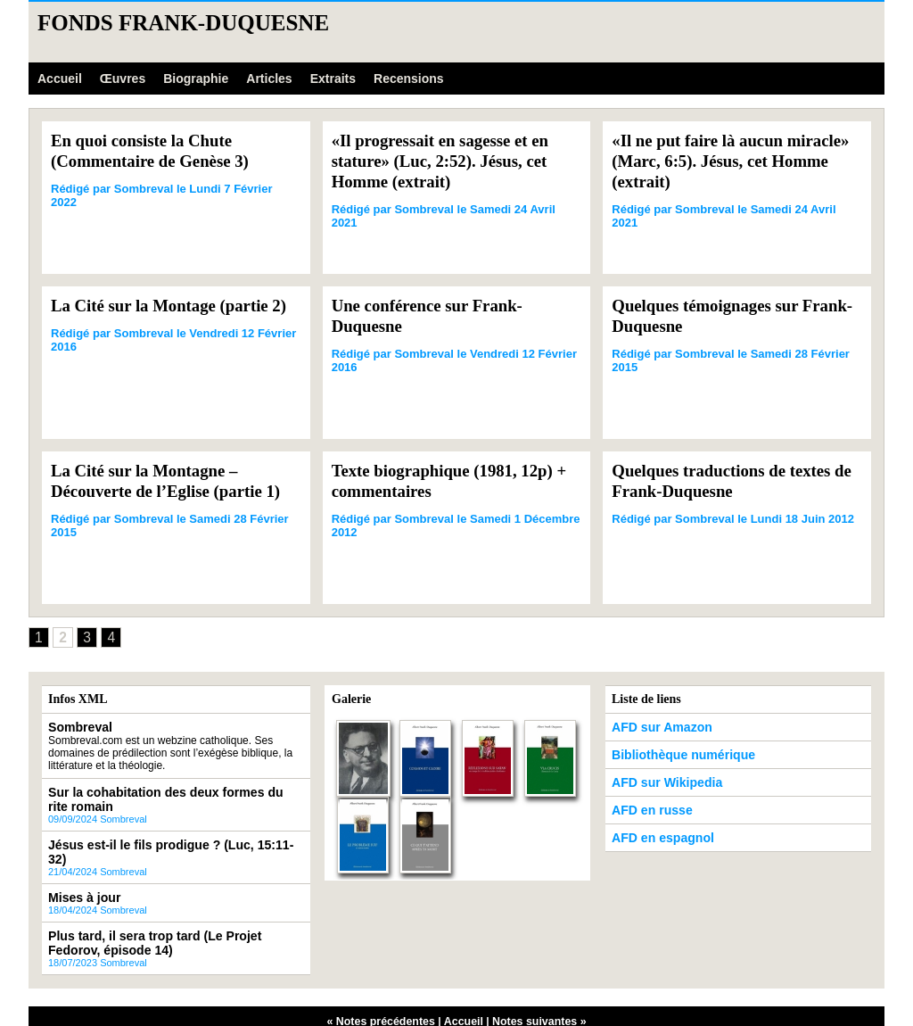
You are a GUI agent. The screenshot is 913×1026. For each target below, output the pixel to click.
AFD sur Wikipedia (659, 780)
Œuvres (122, 78)
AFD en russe (646, 805)
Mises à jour (79, 877)
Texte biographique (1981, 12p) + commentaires (450, 480)
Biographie (195, 78)
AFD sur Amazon (654, 728)
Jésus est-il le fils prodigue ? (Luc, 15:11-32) (160, 840)
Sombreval (75, 728)
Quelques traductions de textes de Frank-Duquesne (728, 480)
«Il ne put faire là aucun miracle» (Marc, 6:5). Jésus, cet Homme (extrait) (730, 160)
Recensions (409, 78)
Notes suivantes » (536, 996)
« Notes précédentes (383, 996)
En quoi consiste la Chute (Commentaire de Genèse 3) (156, 150)
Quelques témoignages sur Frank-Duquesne (711, 315)
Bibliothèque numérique (673, 754)
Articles (269, 78)
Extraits (333, 78)
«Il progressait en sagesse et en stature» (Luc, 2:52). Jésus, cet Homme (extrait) (447, 160)
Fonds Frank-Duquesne (183, 23)
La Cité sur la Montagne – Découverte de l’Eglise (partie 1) (173, 480)
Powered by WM (456, 1009)
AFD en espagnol (655, 831)
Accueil (59, 78)
